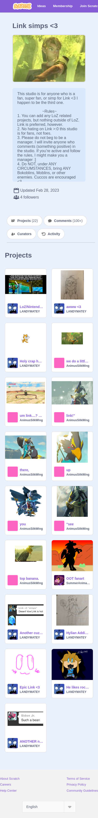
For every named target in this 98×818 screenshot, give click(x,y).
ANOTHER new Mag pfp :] (31, 741)
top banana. (29, 578)
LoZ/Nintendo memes (31, 307)
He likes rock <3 (78, 687)
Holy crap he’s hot (31, 361)
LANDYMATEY (30, 311)
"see (70, 524)
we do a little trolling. (78, 361)
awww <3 (73, 307)
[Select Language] (49, 807)
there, (24, 470)
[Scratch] (22, 6)
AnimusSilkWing (77, 366)
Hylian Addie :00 (78, 633)
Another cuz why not (31, 633)
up (68, 470)
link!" (70, 416)
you (23, 524)
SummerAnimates (78, 583)
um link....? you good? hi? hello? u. (31, 416)
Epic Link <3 (30, 687)
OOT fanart (75, 578)
